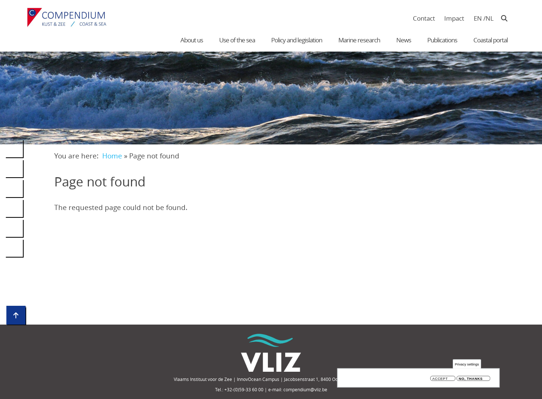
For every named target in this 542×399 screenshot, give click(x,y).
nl (489, 18)
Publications (442, 40)
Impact (454, 18)
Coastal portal (490, 40)
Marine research (359, 40)
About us (191, 40)
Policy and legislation (296, 40)
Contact (424, 18)
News (403, 40)
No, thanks (471, 379)
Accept (440, 379)
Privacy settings (467, 364)
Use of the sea (237, 40)
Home (112, 155)
